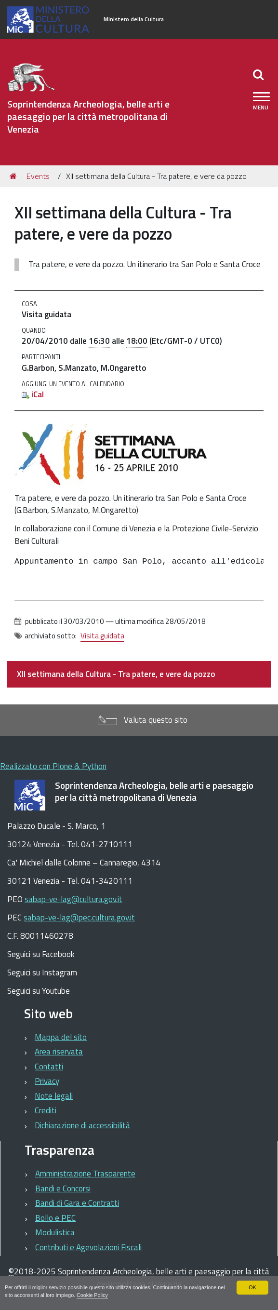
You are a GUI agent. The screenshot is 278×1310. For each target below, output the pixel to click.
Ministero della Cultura (134, 19)
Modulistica (55, 1232)
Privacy (47, 1081)
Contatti (49, 1066)
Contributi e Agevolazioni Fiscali (88, 1247)
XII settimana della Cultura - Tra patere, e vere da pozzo (116, 674)
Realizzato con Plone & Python (53, 766)
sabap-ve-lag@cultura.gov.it (73, 899)
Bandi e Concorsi (63, 1188)
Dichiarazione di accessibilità (82, 1125)
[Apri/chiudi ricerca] (259, 74)
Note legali (54, 1096)
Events (38, 176)
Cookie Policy (101, 1295)
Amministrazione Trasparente (85, 1173)
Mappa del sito (61, 1037)
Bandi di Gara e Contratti (77, 1203)
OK (252, 1287)
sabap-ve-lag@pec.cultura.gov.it (79, 917)
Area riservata (59, 1051)
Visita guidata (102, 635)
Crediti (45, 1110)
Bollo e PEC (55, 1218)
